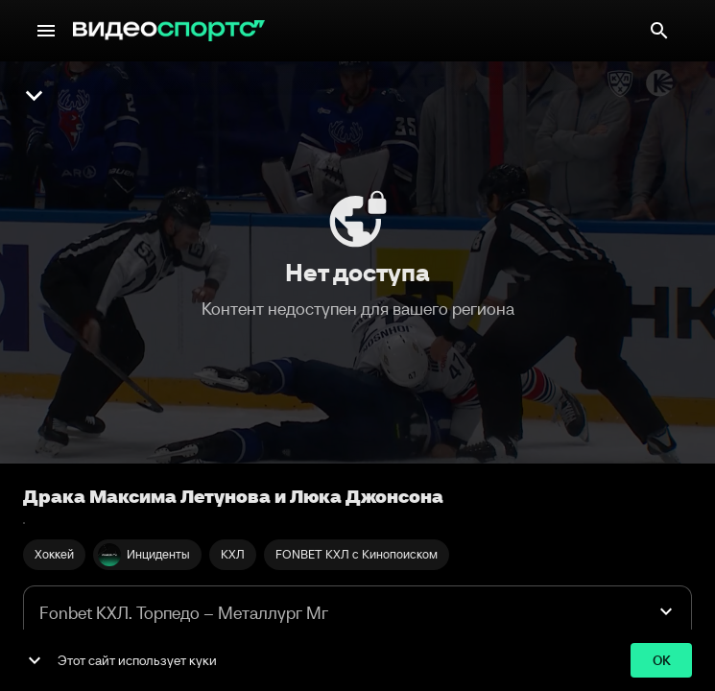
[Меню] (46, 31)
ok (661, 661)
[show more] (35, 660)
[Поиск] (659, 31)
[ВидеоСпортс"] (169, 31)
